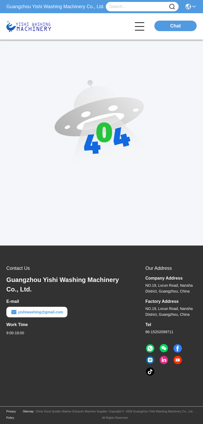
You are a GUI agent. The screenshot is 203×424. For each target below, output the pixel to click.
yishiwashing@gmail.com (37, 312)
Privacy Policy (11, 414)
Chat (175, 26)
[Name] (172, 6)
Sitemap (28, 411)
